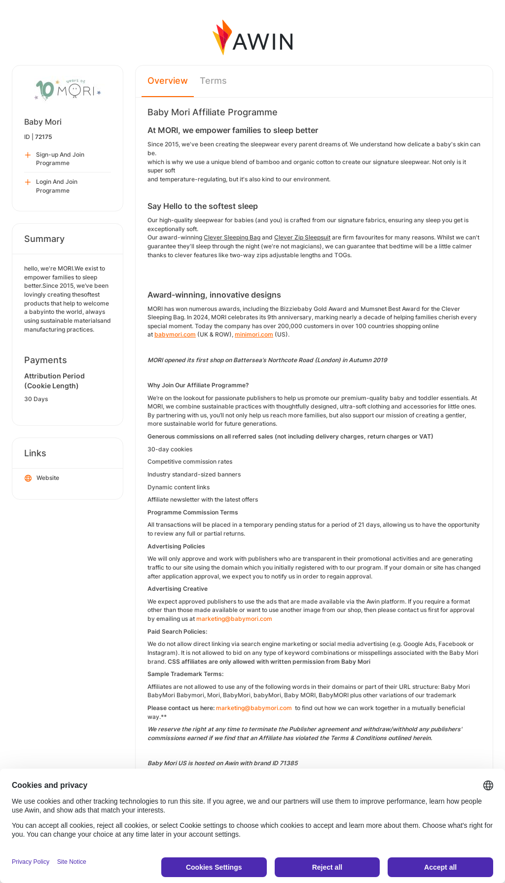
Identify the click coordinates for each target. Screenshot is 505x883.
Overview (167, 80)
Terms (213, 80)
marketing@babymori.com (234, 618)
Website (42, 478)
